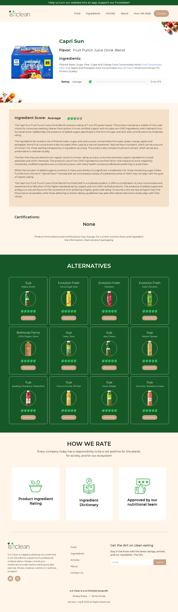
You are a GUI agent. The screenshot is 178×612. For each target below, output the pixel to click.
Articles (110, 13)
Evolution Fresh (69, 283)
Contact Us (77, 572)
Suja (28, 283)
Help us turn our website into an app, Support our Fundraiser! (89, 2)
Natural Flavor (126, 68)
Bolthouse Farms (28, 332)
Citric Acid (64, 68)
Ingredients (93, 13)
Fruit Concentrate (151, 64)
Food (77, 13)
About (124, 13)
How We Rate (142, 13)
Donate (161, 13)
